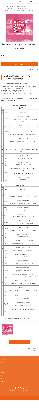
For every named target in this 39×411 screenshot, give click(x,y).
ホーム (2, 6)
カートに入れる (19, 64)
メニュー (6, 1)
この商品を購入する (19, 342)
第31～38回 (31, 10)
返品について (35, 67)
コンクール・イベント (9, 6)
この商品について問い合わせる (32, 348)
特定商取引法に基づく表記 (33, 69)
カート (32, 1)
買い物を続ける (35, 350)
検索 (19, 1)
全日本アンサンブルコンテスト (21, 6)
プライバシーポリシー (25, 390)
